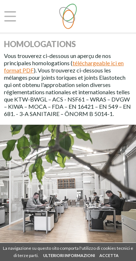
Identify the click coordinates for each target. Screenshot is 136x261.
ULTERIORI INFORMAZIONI (69, 255)
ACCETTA (109, 255)
